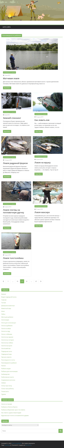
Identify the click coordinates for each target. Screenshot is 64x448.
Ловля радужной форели (15, 163)
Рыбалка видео (6, 368)
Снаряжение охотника (8, 380)
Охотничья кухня (6, 345)
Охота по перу (5, 331)
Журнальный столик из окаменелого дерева (15, 415)
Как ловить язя (41, 120)
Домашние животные (8, 305)
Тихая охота (5, 391)
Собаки (3, 383)
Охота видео (5, 320)
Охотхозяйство (5, 348)
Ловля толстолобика (13, 258)
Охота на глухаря (6, 404)
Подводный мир (6, 354)
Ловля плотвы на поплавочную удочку (13, 211)
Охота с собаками (6, 334)
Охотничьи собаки (7, 343)
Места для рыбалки (7, 317)
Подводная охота (6, 351)
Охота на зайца (6, 328)
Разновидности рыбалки (9, 72)
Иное (2, 311)
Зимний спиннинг (12, 118)
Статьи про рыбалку (7, 388)
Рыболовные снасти (7, 377)
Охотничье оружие (7, 337)
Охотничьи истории (7, 340)
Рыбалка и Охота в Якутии (9, 407)
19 (17, 281)
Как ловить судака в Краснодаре (11, 412)
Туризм (3, 394)
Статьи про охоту (6, 386)
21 (26, 281)
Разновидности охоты (8, 360)
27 (36, 281)
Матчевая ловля (11, 78)
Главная (3, 300)
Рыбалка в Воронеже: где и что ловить (13, 410)
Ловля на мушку (42, 162)
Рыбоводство (5, 374)
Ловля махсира (42, 212)
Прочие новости (6, 357)
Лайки (3, 314)
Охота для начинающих (8, 323)
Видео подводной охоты (8, 297)
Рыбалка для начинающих (9, 371)
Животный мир (6, 308)
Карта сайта (6, 27)
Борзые (3, 294)
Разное (3, 365)
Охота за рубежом (6, 325)
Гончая (3, 302)
